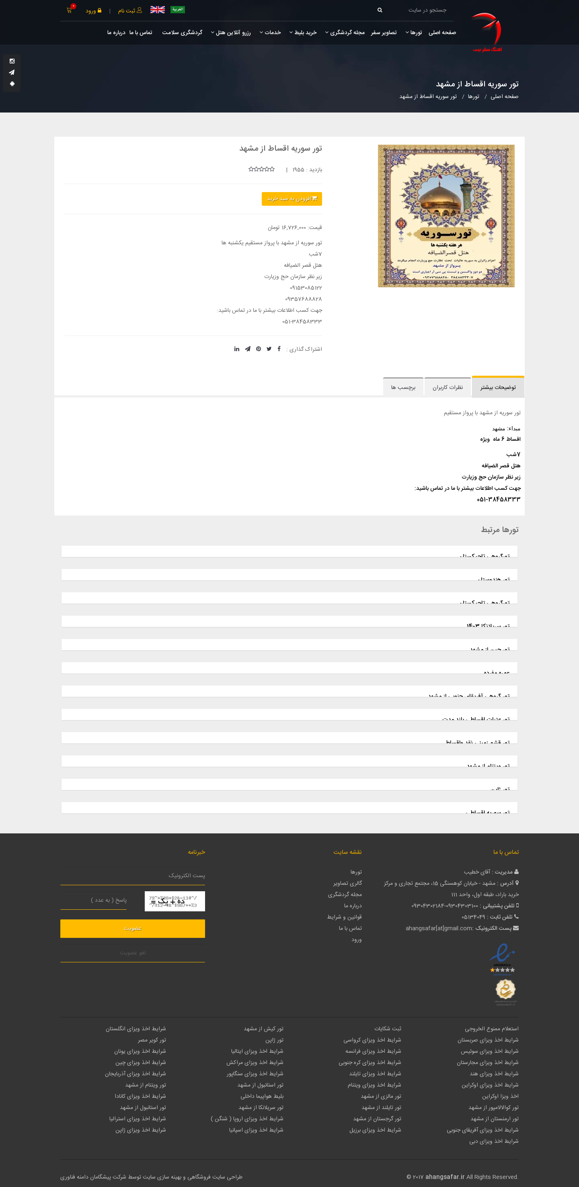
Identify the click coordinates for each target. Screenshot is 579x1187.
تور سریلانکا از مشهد (260, 1108)
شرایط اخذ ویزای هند (494, 1074)
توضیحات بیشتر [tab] (498, 388)
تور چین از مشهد (489, 650)
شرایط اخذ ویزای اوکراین (490, 1085)
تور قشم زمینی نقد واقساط (477, 743)
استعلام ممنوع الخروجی (492, 1029)
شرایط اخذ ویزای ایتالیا (257, 1051)
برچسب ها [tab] (403, 388)
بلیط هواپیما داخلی (261, 1096)
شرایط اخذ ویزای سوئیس (490, 1051)
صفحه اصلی (442, 33)
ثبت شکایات (387, 1029)
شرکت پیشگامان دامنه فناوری (93, 1177)
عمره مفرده (496, 673)
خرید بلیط (302, 33)
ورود (93, 11)
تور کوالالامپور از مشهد (493, 1108)
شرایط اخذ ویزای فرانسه (373, 1051)
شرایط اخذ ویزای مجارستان (488, 1063)
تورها (413, 33)
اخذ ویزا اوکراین (500, 1096)
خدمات (270, 33)
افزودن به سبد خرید (292, 199)
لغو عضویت (133, 953)
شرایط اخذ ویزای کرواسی (372, 1040)
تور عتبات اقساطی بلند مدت (475, 720)
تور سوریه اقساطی (487, 813)
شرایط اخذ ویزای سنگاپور (255, 1074)
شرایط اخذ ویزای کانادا (140, 1096)
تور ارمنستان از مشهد (494, 1119)
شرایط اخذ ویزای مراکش (254, 1063)
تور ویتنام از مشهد (487, 766)
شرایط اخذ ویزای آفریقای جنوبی (483, 1130)
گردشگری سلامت (181, 33)
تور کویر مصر (152, 1040)
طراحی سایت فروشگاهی (214, 1177)
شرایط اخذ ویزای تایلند (375, 1074)
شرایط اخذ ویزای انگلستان (136, 1029)
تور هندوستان (492, 580)
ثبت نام (130, 11)
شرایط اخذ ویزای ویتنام (374, 1085)
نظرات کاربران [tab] (448, 388)
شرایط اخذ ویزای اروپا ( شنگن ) (247, 1119)
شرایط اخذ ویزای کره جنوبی (370, 1063)
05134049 (473, 917)
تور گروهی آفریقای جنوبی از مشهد (468, 697)
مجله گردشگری (345, 33)
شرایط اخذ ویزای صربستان (488, 1040)
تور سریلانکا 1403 (488, 627)
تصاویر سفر (384, 33)
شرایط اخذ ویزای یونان (140, 1051)
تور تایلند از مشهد (381, 1108)
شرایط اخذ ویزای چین (140, 1063)
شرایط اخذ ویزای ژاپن (140, 1130)
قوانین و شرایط (344, 917)
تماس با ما (140, 33)
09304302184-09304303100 (444, 906)
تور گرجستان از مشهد (377, 1119)
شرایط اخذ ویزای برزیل (375, 1130)
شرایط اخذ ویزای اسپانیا (256, 1130)
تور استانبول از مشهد (260, 1085)
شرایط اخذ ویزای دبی (494, 1141)
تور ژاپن (499, 790)
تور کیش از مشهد (263, 1029)
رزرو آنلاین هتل (231, 33)
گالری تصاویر (347, 883)
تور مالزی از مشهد (381, 1096)
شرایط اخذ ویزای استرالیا (137, 1119)
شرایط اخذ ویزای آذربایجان (135, 1074)
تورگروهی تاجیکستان (483, 557)
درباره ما (116, 33)
